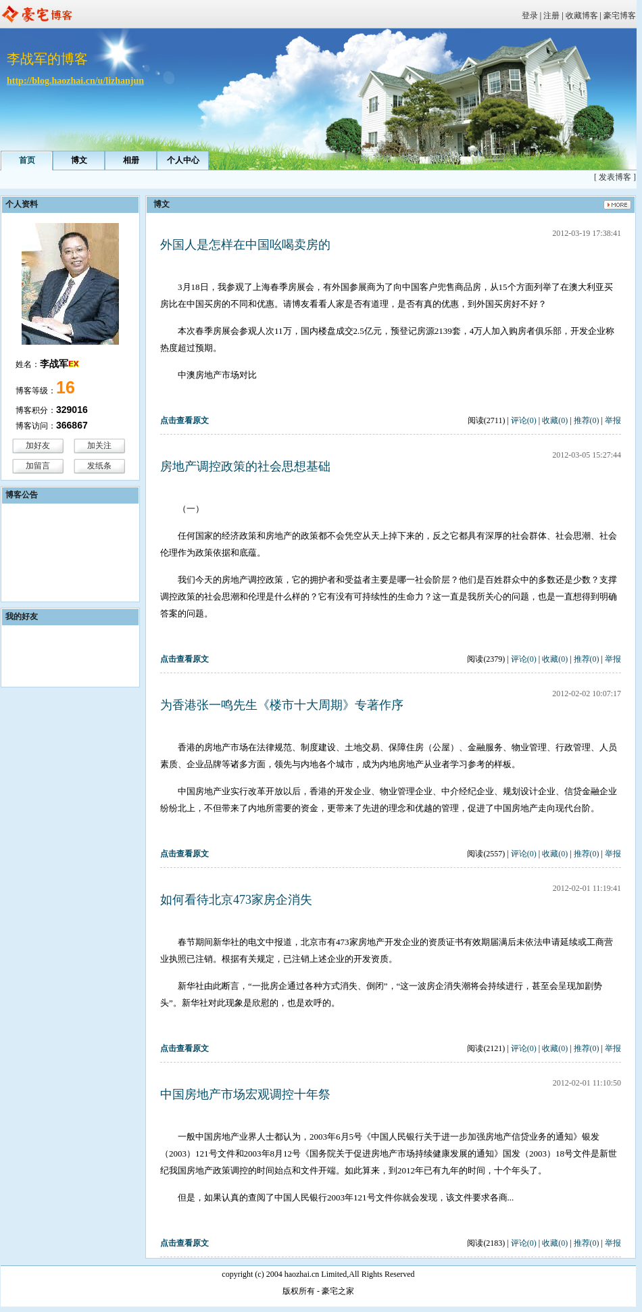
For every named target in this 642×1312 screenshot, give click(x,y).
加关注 (99, 445)
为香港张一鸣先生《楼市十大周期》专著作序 (281, 705)
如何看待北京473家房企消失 (236, 899)
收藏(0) (555, 420)
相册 (131, 160)
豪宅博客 (619, 15)
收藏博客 (582, 15)
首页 (27, 160)
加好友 (38, 445)
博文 (79, 160)
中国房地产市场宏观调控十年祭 (245, 1094)
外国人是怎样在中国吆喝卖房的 (245, 244)
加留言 (38, 465)
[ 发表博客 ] (615, 177)
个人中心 (183, 160)
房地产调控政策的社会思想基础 (245, 466)
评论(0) (524, 420)
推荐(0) (586, 420)
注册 (551, 15)
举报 (613, 420)
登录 (530, 15)
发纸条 (99, 465)
